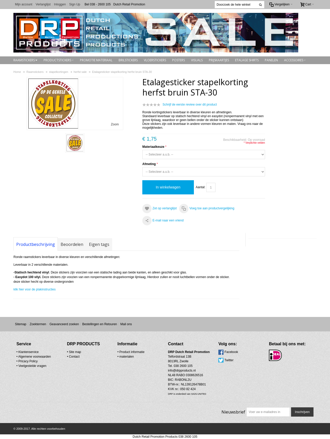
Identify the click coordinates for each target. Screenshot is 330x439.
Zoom (115, 124)
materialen (126, 356)
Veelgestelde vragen (32, 366)
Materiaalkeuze (153, 147)
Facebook (231, 352)
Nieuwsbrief (233, 412)
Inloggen (60, 4)
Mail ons (126, 324)
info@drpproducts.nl (182, 370)
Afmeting (149, 164)
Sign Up (74, 4)
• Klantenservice (27, 352)
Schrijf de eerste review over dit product (189, 104)
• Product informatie (131, 352)
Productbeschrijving (35, 244)
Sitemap (20, 324)
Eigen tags (99, 244)
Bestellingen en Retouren (99, 324)
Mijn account (23, 4)
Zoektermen (38, 324)
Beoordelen (72, 244)
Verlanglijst (43, 4)
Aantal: (200, 187)
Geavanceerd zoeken (64, 324)
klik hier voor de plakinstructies (34, 289)
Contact (74, 356)
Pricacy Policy (28, 361)
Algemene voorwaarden (34, 356)
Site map (75, 352)
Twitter (228, 360)
